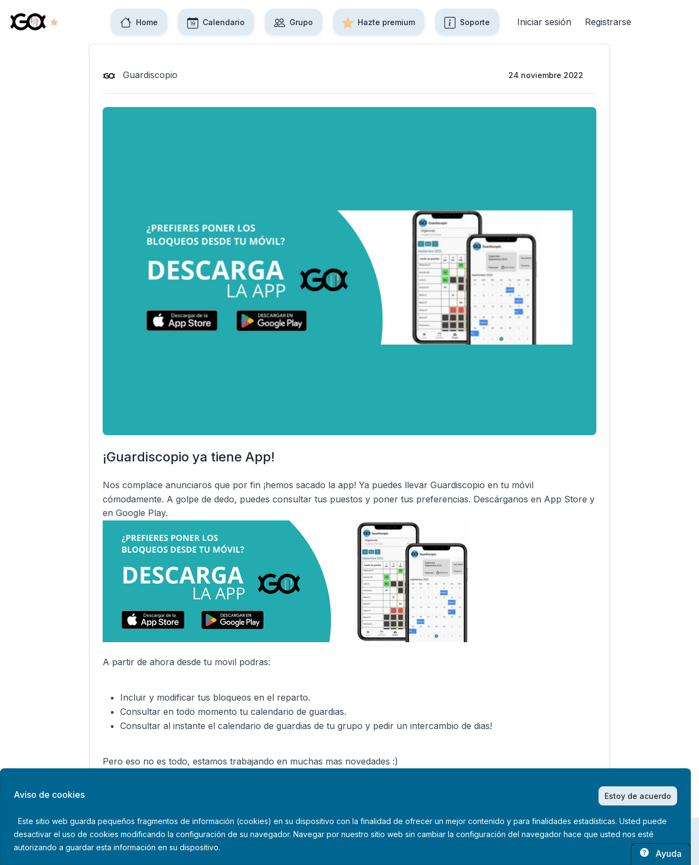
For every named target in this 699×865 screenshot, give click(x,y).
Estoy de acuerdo (638, 796)
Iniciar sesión (544, 21)
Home (139, 22)
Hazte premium (378, 22)
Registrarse (608, 21)
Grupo (293, 22)
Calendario (216, 22)
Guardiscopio (140, 74)
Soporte (467, 22)
